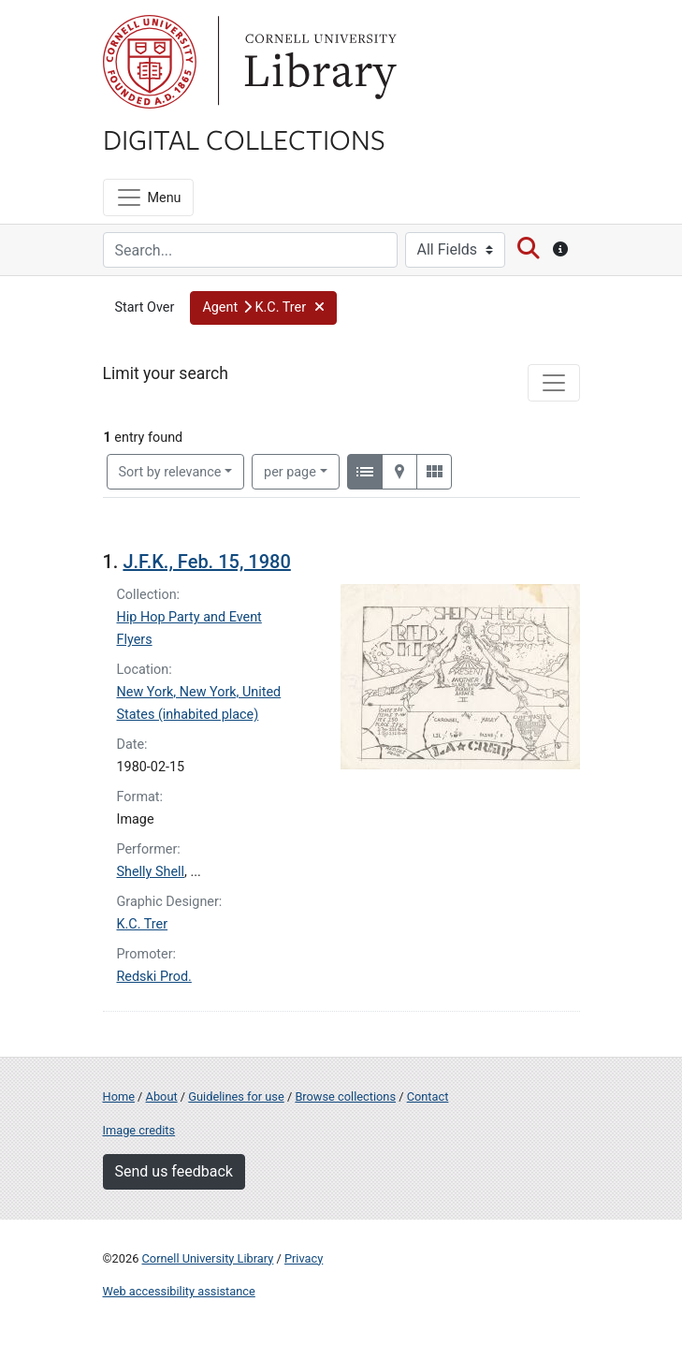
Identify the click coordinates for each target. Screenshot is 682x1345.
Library (318, 62)
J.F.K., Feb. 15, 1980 (206, 561)
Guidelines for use (235, 1096)
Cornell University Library (208, 1258)
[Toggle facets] (554, 383)
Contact (428, 1096)
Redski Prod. (154, 977)
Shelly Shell (151, 872)
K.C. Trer (142, 924)
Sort (170, 472)
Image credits (139, 1130)
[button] (263, 308)
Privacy (303, 1258)
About (162, 1096)
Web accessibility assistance (179, 1291)
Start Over (145, 307)
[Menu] (148, 197)
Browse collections (345, 1096)
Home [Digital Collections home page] (119, 1096)
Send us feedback (174, 1171)
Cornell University (149, 62)
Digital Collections (244, 139)
